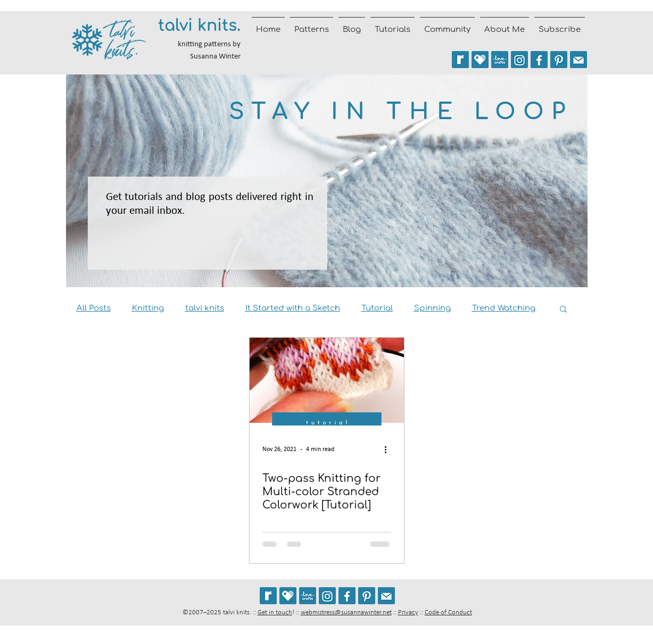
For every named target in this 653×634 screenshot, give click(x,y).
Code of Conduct (448, 612)
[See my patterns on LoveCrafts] (499, 59)
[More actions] (389, 449)
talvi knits (204, 308)
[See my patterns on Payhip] (480, 59)
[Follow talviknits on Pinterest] (558, 59)
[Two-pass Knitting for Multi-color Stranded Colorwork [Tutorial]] (327, 382)
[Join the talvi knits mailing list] (578, 59)
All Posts (94, 308)
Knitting (148, 308)
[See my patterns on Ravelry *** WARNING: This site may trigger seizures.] (460, 59)
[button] (563, 309)
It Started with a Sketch (292, 308)
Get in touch (275, 612)
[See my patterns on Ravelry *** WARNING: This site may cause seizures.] (268, 595)
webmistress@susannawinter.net (346, 612)
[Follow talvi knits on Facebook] (539, 59)
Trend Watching (503, 308)
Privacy (408, 612)
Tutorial (377, 308)
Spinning (432, 308)
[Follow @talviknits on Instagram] (519, 59)
